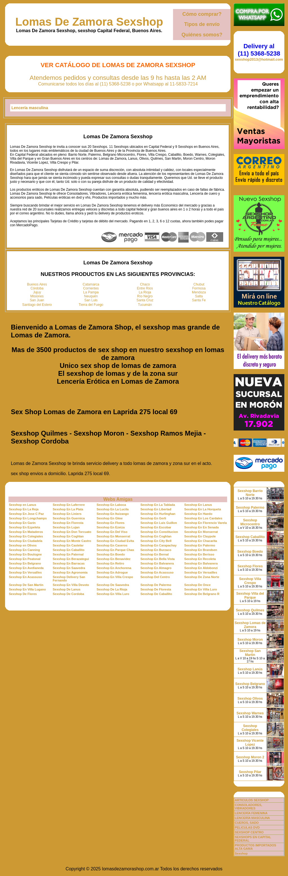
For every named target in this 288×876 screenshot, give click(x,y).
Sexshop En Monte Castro (72, 541)
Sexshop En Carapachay (158, 545)
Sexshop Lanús (250, 669)
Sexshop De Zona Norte (201, 577)
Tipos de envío (202, 24)
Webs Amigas (117, 499)
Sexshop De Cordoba (68, 594)
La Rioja (145, 292)
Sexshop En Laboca (111, 504)
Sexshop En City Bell (155, 541)
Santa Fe (199, 300)
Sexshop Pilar (250, 772)
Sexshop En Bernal (154, 554)
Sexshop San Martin (250, 653)
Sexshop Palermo (250, 508)
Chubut (198, 284)
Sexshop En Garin (22, 522)
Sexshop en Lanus (22, 504)
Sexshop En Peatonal (24, 559)
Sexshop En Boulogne (25, 554)
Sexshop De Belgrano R (202, 594)
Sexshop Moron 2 (250, 757)
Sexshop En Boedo (111, 554)
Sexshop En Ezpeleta (24, 527)
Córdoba (36, 288)
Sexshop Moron (250, 640)
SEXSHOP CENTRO (249, 832)
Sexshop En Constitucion (159, 531)
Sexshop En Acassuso (157, 572)
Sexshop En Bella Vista (157, 559)
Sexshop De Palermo (155, 585)
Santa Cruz (144, 300)
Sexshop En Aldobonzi (201, 568)
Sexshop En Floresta (68, 522)
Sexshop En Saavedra (69, 568)
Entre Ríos (145, 288)
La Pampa (91, 292)
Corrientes (91, 288)
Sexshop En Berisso (199, 554)
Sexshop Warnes (249, 713)
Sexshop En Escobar (155, 527)
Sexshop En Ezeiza (111, 527)
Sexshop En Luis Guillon (158, 522)
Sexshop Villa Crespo (250, 581)
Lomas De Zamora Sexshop (89, 22)
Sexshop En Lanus (198, 504)
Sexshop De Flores (23, 594)
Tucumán (145, 305)
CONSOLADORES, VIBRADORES (248, 806)
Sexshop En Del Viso (112, 531)
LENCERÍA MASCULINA (252, 818)
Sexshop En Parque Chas (115, 550)
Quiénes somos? (201, 35)
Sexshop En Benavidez (113, 559)
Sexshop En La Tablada (157, 504)
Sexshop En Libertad (155, 509)
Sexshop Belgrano (250, 684)
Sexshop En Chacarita (200, 541)
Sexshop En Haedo (198, 513)
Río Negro (145, 296)
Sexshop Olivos (250, 699)
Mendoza (199, 292)
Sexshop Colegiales (250, 728)
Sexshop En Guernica (69, 518)
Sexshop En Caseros (112, 545)
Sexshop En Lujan (66, 527)
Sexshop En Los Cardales (203, 518)
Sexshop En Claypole (200, 536)
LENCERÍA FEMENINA (251, 813)
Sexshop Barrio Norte (250, 493)
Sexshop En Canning (24, 550)
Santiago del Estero (37, 305)
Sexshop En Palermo (199, 545)
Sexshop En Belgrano (25, 563)
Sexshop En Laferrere (69, 504)
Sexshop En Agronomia (70, 572)
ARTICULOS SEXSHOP (252, 800)
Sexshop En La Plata (68, 509)
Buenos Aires (37, 284)
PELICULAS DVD (247, 827)
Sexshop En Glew (110, 518)
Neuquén (91, 296)
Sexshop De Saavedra (113, 585)
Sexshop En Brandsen (200, 550)
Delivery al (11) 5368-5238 (259, 50)
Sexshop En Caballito (68, 550)
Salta (199, 296)
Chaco (145, 284)
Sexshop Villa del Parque (250, 596)
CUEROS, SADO (247, 822)
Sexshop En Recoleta (200, 559)
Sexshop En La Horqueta (202, 509)
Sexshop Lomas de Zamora (250, 625)
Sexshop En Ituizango (113, 513)
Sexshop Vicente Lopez (250, 743)
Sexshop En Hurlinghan (157, 513)
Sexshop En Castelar (68, 545)
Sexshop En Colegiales (26, 536)
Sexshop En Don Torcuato (72, 531)
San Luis (91, 300)
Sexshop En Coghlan (68, 536)
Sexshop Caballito (250, 537)
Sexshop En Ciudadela (25, 541)
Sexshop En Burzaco (155, 550)
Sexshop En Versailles (25, 572)
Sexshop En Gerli (153, 518)
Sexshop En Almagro (155, 568)
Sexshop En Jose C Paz (26, 513)
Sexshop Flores (250, 566)
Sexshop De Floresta (155, 589)
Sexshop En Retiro (110, 563)
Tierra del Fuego (91, 305)
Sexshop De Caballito (156, 594)
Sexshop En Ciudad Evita (115, 541)
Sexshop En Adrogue (112, 572)
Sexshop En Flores (111, 522)
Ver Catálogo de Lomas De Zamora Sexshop (118, 65)
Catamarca (91, 284)
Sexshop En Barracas (69, 563)
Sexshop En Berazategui (71, 559)
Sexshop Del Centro (155, 577)
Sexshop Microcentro (250, 522)
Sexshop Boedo (250, 552)
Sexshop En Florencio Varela (205, 522)
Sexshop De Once (197, 585)
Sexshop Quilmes (250, 610)
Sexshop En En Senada (201, 527)
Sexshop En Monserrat (201, 531)
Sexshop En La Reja (23, 509)
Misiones (37, 296)
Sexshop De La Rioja (112, 589)
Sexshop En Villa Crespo (115, 577)
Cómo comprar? (201, 14)
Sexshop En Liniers (67, 513)
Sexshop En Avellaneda (26, 568)
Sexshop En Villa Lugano (27, 589)
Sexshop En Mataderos (26, 531)
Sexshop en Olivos (22, 545)
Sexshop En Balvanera (157, 563)
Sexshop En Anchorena (114, 568)
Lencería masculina (30, 108)
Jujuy (37, 292)
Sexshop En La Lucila (113, 509)
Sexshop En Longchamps (27, 518)
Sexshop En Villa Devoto (71, 585)
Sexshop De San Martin (26, 585)
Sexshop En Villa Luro (200, 589)
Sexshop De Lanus (66, 589)
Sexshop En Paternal (68, 554)
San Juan (37, 300)
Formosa (198, 288)
